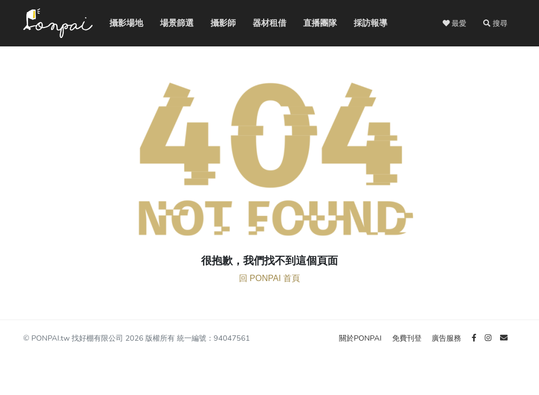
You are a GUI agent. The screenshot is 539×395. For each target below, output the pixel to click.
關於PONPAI (361, 338)
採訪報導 (362, 23)
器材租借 (261, 23)
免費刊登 (408, 338)
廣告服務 (447, 338)
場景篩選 (168, 23)
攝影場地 (117, 23)
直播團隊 (311, 23)
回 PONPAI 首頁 (269, 278)
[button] (495, 23)
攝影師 (217, 23)
